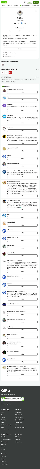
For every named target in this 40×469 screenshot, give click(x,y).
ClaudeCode (5, 79)
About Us (3, 456)
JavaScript (12, 81)
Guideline (3, 420)
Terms (2, 415)
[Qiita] (4, 2)
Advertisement (5, 430)
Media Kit (3, 422)
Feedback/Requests (6, 425)
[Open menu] (36, 11)
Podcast (3, 449)
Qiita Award (18, 425)
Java (3, 81)
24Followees (20, 31)
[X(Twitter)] (18, 23)
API (16, 430)
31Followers (30, 31)
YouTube (3, 447)
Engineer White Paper (20, 427)
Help (2, 427)
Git (30, 79)
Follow (20, 49)
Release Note (18, 412)
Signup (36, 2)
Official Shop (18, 442)
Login (29, 2)
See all (37, 69)
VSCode (11, 79)
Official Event (35, 5)
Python (22, 79)
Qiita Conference (25, 5)
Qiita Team (18, 437)
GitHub (27, 79)
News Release (4, 464)
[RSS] (25, 23)
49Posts (10, 31)
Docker (7, 81)
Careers (3, 459)
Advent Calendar (19, 420)
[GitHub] (15, 23)
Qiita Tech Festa (19, 422)
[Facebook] (21, 23)
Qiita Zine (17, 439)
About (2, 412)
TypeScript (16, 79)
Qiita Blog (3, 461)
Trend (3, 5)
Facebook (3, 444)
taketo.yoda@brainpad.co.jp (11, 52)
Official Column (19, 417)
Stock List (9, 5)
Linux (34, 79)
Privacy (3, 417)
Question (16, 5)
